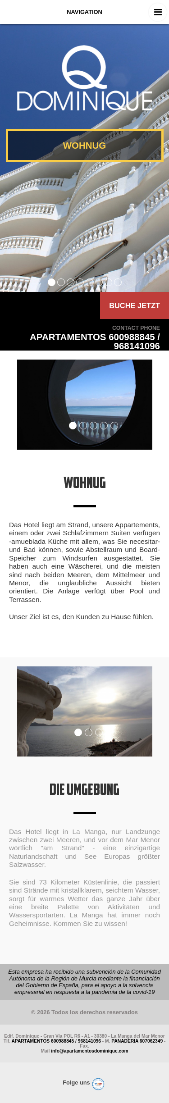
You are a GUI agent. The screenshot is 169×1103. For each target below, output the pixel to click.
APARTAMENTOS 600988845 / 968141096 (56, 1041)
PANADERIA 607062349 (137, 1041)
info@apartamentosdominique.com (89, 1050)
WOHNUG (84, 145)
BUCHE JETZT (134, 305)
